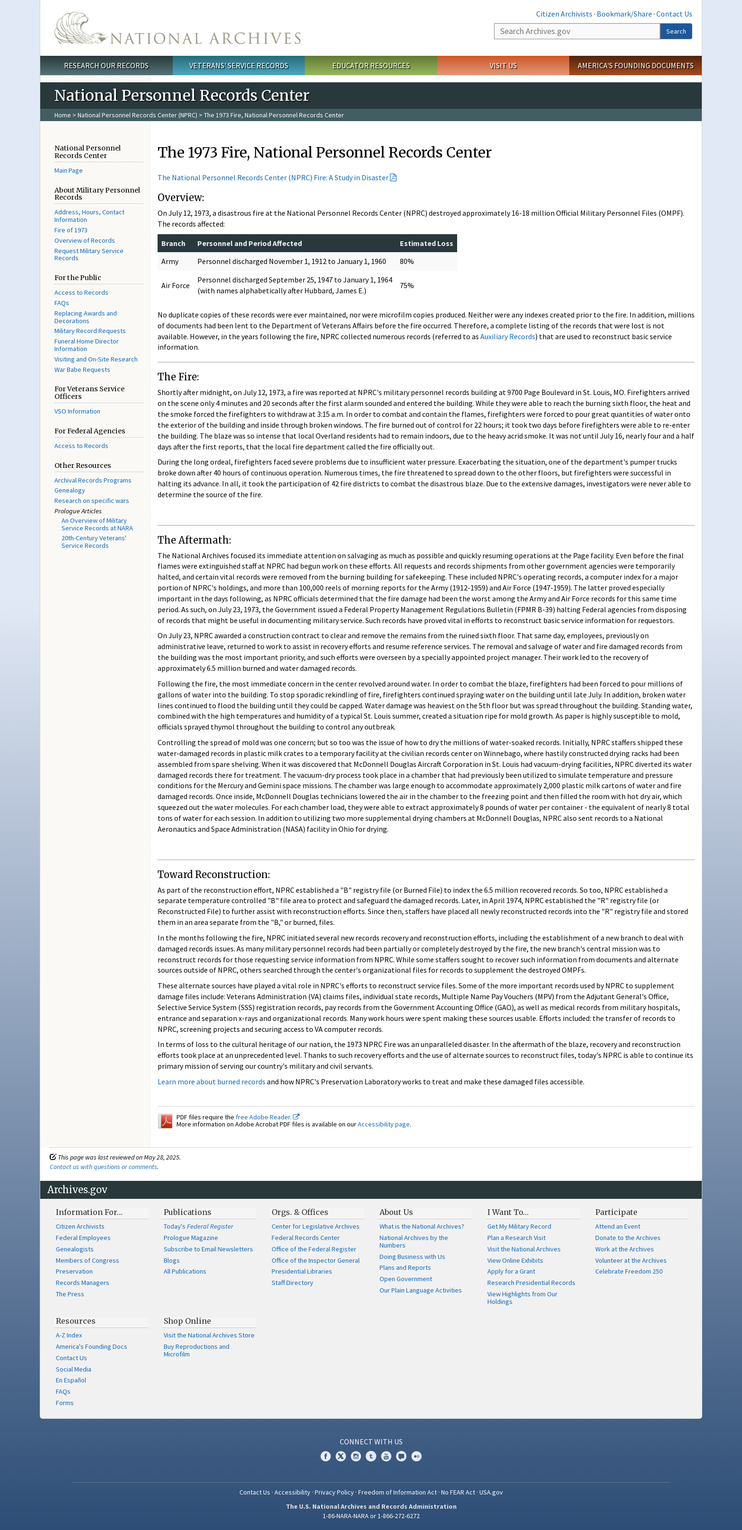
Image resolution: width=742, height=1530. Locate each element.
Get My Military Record (519, 1226)
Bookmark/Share (624, 13)
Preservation (74, 1271)
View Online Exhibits (515, 1260)
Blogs (172, 1260)
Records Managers (82, 1282)
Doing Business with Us (412, 1256)
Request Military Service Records (89, 254)
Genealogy (69, 490)
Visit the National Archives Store (209, 1335)
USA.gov (491, 1492)
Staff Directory (292, 1282)
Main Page (68, 170)
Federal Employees (83, 1237)
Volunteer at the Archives (631, 1260)
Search (676, 31)
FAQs (61, 303)
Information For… (89, 1212)
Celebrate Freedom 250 (628, 1271)
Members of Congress (87, 1260)
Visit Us (503, 65)
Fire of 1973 (71, 230)
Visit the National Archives (524, 1249)
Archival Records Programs (93, 480)
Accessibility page (384, 1124)
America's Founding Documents (636, 65)
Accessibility (292, 1492)
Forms (65, 1402)
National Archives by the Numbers (414, 1241)
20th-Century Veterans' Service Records (94, 542)
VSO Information (77, 411)
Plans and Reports (405, 1267)
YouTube (386, 1456)
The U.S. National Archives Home (177, 28)
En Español (71, 1380)
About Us (396, 1212)
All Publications (185, 1271)
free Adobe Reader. (268, 1117)
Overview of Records (84, 240)
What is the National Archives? (422, 1226)
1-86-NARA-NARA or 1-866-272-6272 (371, 1516)
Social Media (73, 1369)
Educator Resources (371, 65)
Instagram (356, 1456)
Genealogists (75, 1249)
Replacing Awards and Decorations (85, 317)
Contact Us (674, 13)
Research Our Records (106, 65)
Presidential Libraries (302, 1271)
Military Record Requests (90, 330)
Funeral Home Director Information (86, 345)
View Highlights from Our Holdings (522, 1298)
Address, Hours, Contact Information (89, 216)
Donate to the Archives (628, 1237)
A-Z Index (69, 1335)
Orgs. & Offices (300, 1212)
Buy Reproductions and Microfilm (197, 1350)
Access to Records (81, 292)
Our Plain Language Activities (421, 1290)
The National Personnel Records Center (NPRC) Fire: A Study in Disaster (273, 177)
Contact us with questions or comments (103, 1166)
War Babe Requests (82, 369)
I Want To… (508, 1212)
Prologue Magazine (191, 1237)
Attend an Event (617, 1226)
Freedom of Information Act (397, 1492)
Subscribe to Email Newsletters (208, 1249)
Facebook (325, 1456)
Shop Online (187, 1321)
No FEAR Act (458, 1492)
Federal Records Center (306, 1237)
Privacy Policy (334, 1492)
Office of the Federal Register (314, 1249)
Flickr (416, 1456)
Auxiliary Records (507, 336)
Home (62, 115)
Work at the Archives (624, 1249)
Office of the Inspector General (316, 1260)
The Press (70, 1294)
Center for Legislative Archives (316, 1226)
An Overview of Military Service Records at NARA (97, 524)
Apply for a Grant (511, 1271)
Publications (188, 1212)
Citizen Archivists (564, 13)
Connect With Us (371, 1441)
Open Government (406, 1279)
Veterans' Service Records (238, 65)
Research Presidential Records (531, 1282)
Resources (76, 1321)
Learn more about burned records (211, 1081)
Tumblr (371, 1456)
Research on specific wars (91, 500)
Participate (616, 1212)
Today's (198, 1226)
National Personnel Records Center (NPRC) (137, 115)
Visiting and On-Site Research (96, 359)
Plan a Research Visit (516, 1237)
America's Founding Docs (91, 1346)
